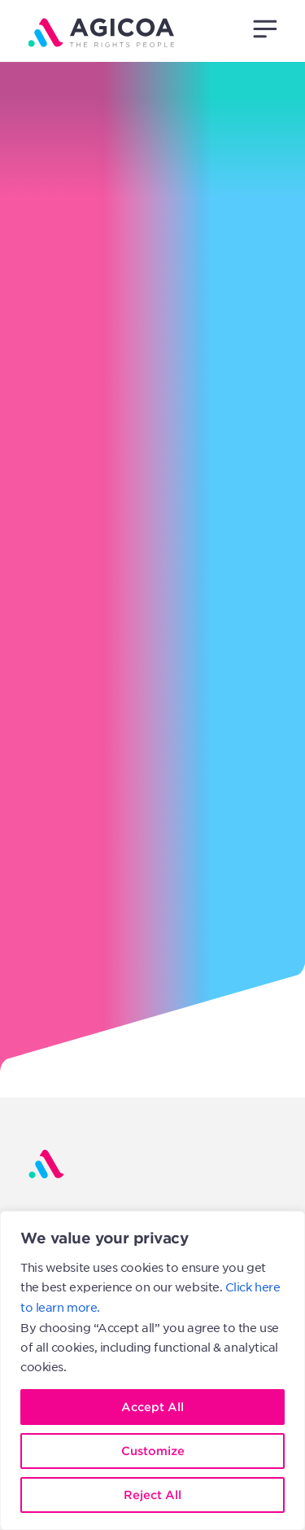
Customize (153, 1451)
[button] (264, 28)
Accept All (152, 1407)
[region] (152, 1370)
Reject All (152, 1495)
